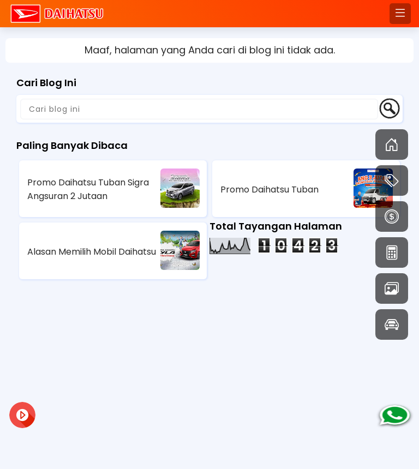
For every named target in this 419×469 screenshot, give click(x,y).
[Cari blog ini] (199, 109)
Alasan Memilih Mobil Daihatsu (91, 251)
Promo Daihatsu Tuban (269, 189)
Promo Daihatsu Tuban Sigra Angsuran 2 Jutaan (88, 189)
